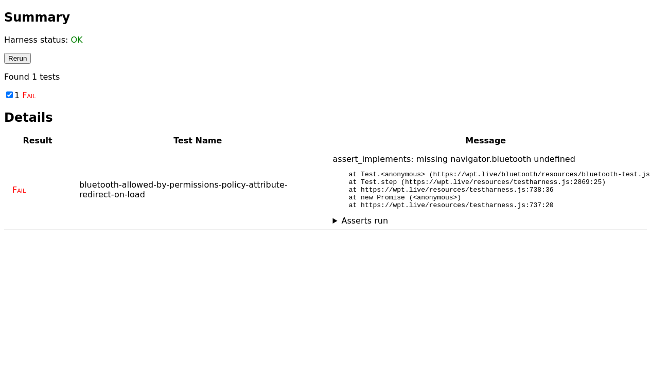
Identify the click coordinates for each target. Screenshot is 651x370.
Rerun (17, 58)
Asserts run (364, 228)
